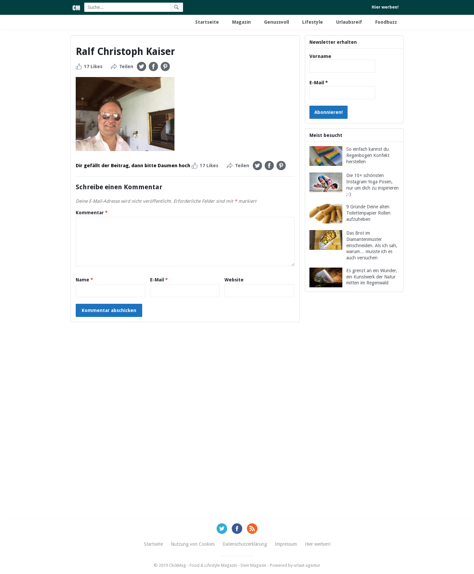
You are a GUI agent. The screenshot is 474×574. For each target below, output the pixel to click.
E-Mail (159, 279)
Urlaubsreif (349, 22)
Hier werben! (385, 7)
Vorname (320, 56)
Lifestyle (312, 22)
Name (84, 279)
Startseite (207, 22)
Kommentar (92, 212)
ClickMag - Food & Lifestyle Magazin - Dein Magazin (217, 565)
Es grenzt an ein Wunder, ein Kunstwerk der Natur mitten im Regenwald (371, 277)
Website (234, 279)
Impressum (286, 544)
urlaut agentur (307, 565)
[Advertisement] (354, 412)
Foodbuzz (386, 22)
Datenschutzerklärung (245, 544)
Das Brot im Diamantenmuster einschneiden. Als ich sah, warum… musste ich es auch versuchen (371, 245)
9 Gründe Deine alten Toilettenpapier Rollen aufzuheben (368, 213)
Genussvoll (276, 22)
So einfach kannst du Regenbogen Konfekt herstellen (367, 155)
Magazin (241, 22)
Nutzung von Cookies (193, 544)
